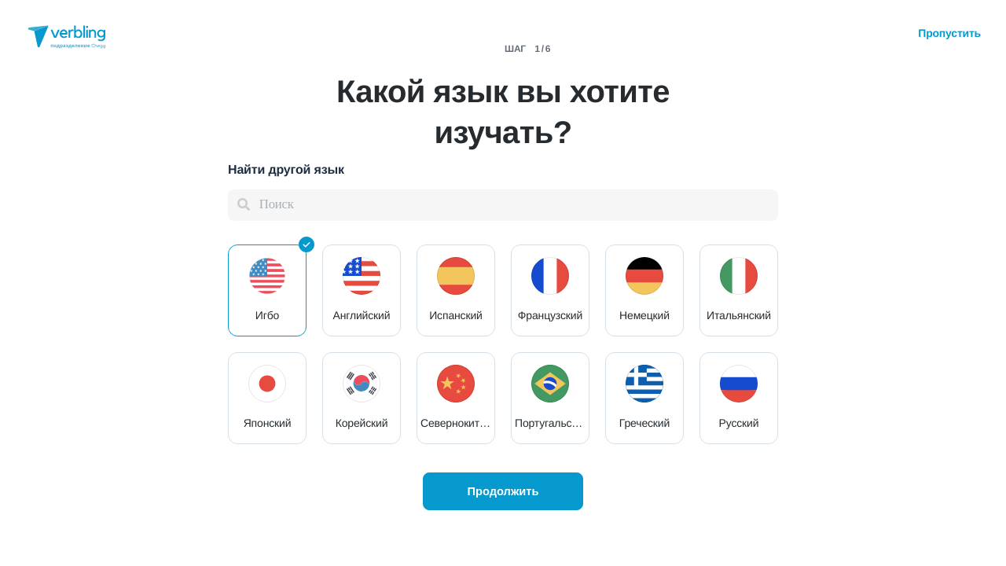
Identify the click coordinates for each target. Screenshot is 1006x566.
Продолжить (502, 491)
